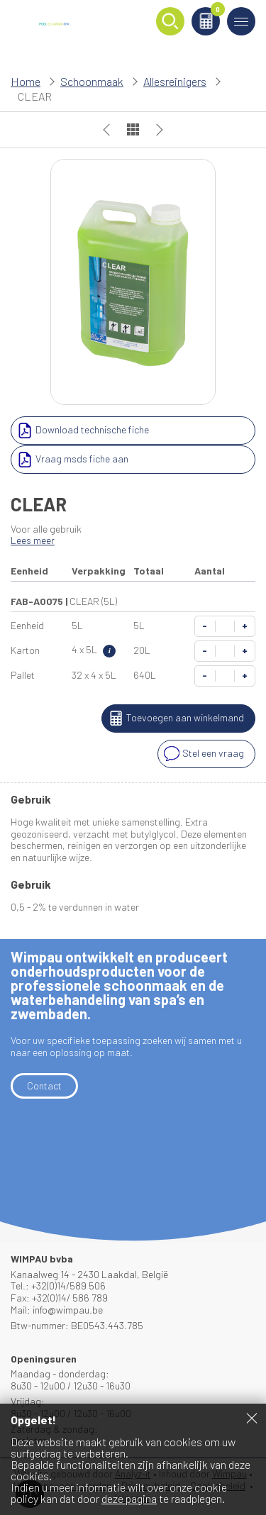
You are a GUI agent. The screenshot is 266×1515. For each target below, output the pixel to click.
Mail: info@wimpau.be (57, 1310)
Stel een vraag (202, 754)
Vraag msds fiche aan (71, 459)
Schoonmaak (91, 81)
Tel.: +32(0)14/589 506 (58, 1286)
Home (25, 81)
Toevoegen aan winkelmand (174, 718)
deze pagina (129, 1498)
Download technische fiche (81, 430)
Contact (44, 1086)
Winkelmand (215, 11)
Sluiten (252, 1418)
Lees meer (33, 540)
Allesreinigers (174, 81)
